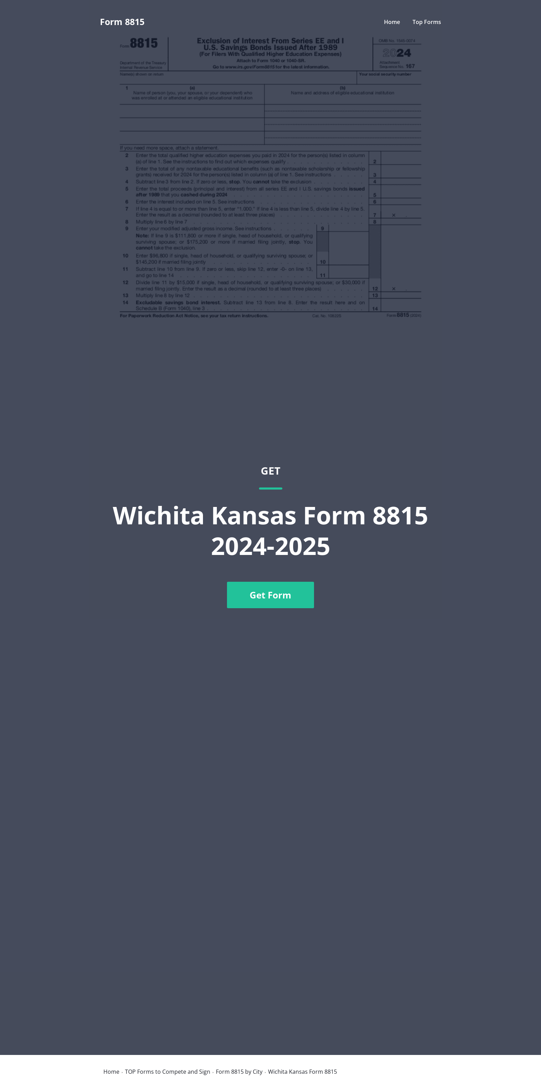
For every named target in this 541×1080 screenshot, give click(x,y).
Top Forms (427, 22)
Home (392, 22)
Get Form (270, 595)
